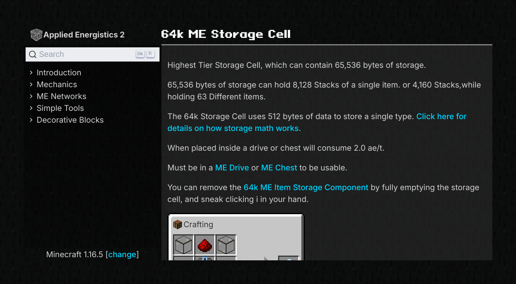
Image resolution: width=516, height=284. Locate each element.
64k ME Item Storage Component (306, 187)
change (122, 254)
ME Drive (232, 167)
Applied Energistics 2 (77, 34)
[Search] (93, 54)
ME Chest (279, 167)
